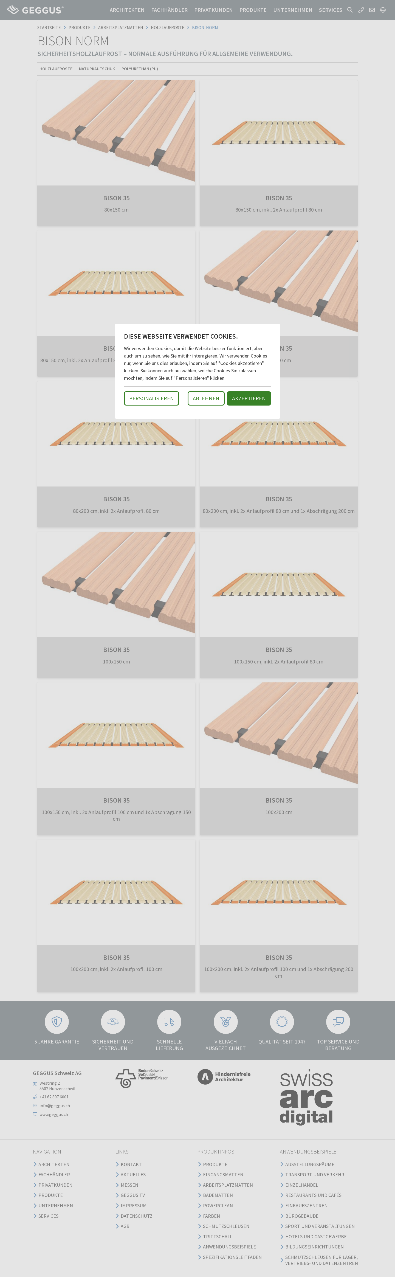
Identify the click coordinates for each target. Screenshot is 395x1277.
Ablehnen (206, 398)
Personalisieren (151, 398)
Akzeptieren (249, 398)
